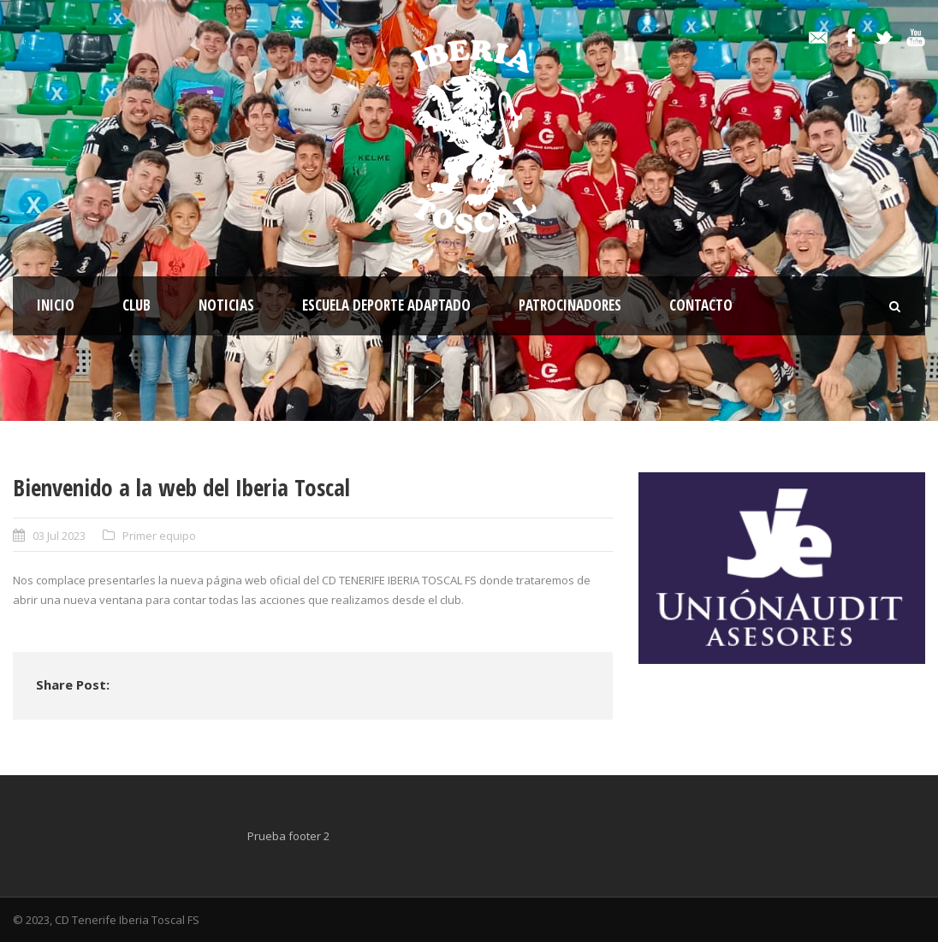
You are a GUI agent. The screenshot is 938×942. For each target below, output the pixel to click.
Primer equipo (159, 535)
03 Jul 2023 (59, 535)
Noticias (226, 305)
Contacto (701, 305)
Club (136, 305)
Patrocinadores (570, 305)
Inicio (55, 305)
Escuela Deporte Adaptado (386, 305)
